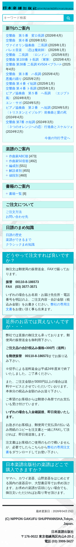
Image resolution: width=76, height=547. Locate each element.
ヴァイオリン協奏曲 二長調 (26, 45)
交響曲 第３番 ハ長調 (23, 74)
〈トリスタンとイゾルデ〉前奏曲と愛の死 (36, 112)
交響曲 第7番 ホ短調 (20, 122)
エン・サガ (14, 102)
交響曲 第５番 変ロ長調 (25, 35)
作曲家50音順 (19, 161)
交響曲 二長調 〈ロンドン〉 (28, 54)
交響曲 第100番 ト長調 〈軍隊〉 (29, 59)
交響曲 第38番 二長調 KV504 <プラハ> (33, 64)
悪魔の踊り (14, 78)
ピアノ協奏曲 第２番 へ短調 (28, 107)
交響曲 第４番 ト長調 (21, 88)
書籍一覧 (15, 193)
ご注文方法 (14, 212)
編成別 (14, 166)
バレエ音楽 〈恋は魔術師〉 (26, 50)
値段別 (14, 175)
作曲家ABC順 (18, 156)
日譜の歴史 (14, 235)
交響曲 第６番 (17, 40)
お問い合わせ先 (17, 216)
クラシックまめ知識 (20, 244)
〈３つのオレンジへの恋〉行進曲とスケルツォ (39, 126)
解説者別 (15, 170)
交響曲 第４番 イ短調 (21, 83)
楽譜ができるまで (18, 239)
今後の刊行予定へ (57, 138)
